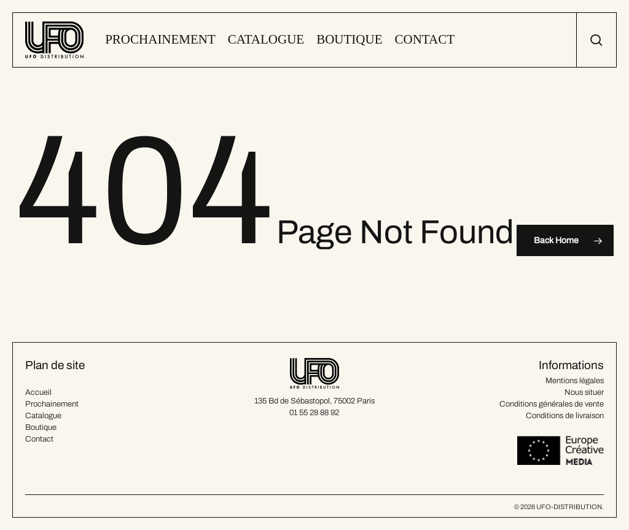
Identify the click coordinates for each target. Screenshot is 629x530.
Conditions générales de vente (551, 404)
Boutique (41, 427)
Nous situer (584, 392)
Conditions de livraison (565, 415)
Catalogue (43, 415)
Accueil (38, 392)
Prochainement (52, 404)
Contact (39, 439)
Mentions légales (574, 380)
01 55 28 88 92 (314, 412)
